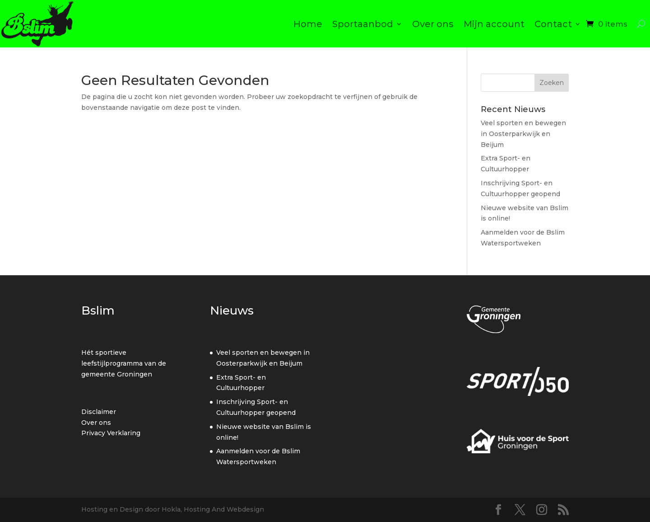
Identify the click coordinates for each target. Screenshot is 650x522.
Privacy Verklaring (110, 433)
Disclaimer (98, 412)
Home (307, 24)
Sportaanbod (362, 24)
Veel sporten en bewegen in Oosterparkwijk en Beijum (523, 134)
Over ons (433, 24)
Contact (553, 24)
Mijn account (494, 24)
